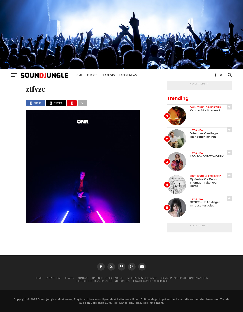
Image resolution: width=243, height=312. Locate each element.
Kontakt (83, 278)
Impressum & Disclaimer (142, 278)
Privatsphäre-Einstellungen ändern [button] (184, 278)
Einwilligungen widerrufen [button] (151, 281)
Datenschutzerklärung (107, 278)
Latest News (128, 75)
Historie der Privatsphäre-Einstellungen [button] (103, 281)
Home (78, 75)
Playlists (108, 75)
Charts (92, 75)
